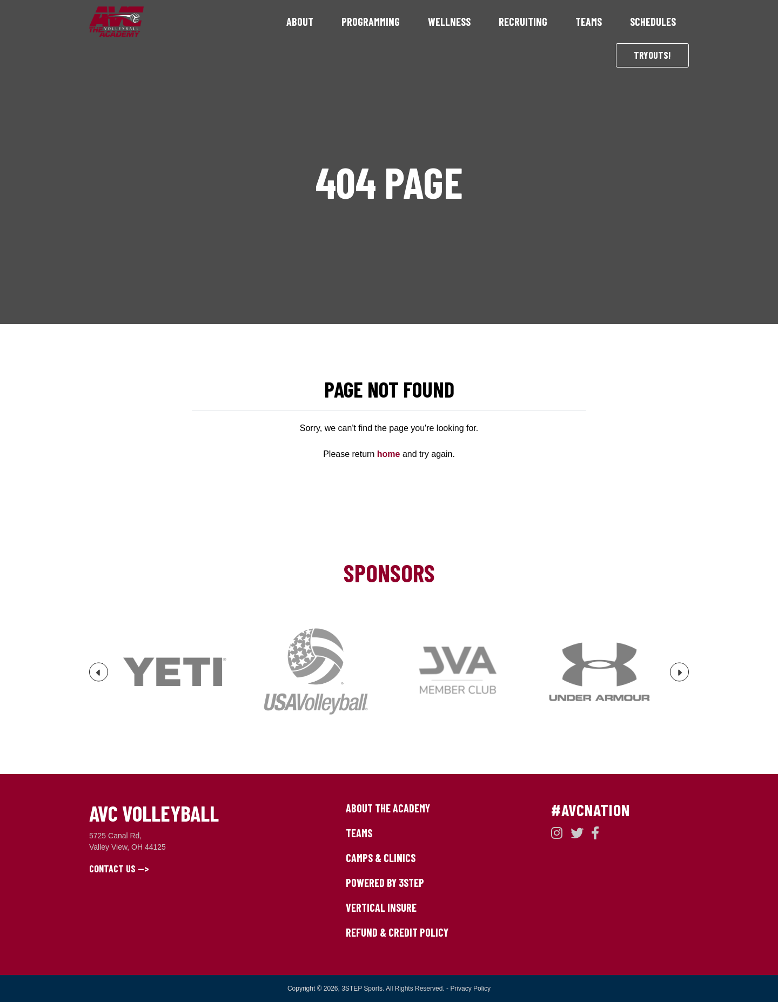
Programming (370, 21)
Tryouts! (652, 55)
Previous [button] (99, 676)
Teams (588, 21)
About (299, 21)
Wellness (449, 21)
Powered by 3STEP (385, 882)
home (388, 454)
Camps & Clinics (380, 857)
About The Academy (388, 808)
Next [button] (679, 676)
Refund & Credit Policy (397, 932)
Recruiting (523, 21)
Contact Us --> (119, 869)
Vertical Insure (381, 907)
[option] (177, 671)
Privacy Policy (470, 988)
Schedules (653, 21)
